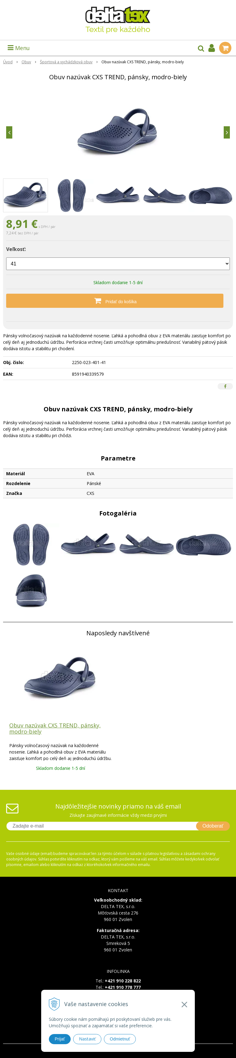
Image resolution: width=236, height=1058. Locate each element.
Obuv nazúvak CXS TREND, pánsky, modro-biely (55, 728)
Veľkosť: (16, 249)
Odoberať (213, 826)
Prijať (60, 1038)
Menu (19, 48)
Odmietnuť (120, 1038)
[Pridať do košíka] (118, 301)
